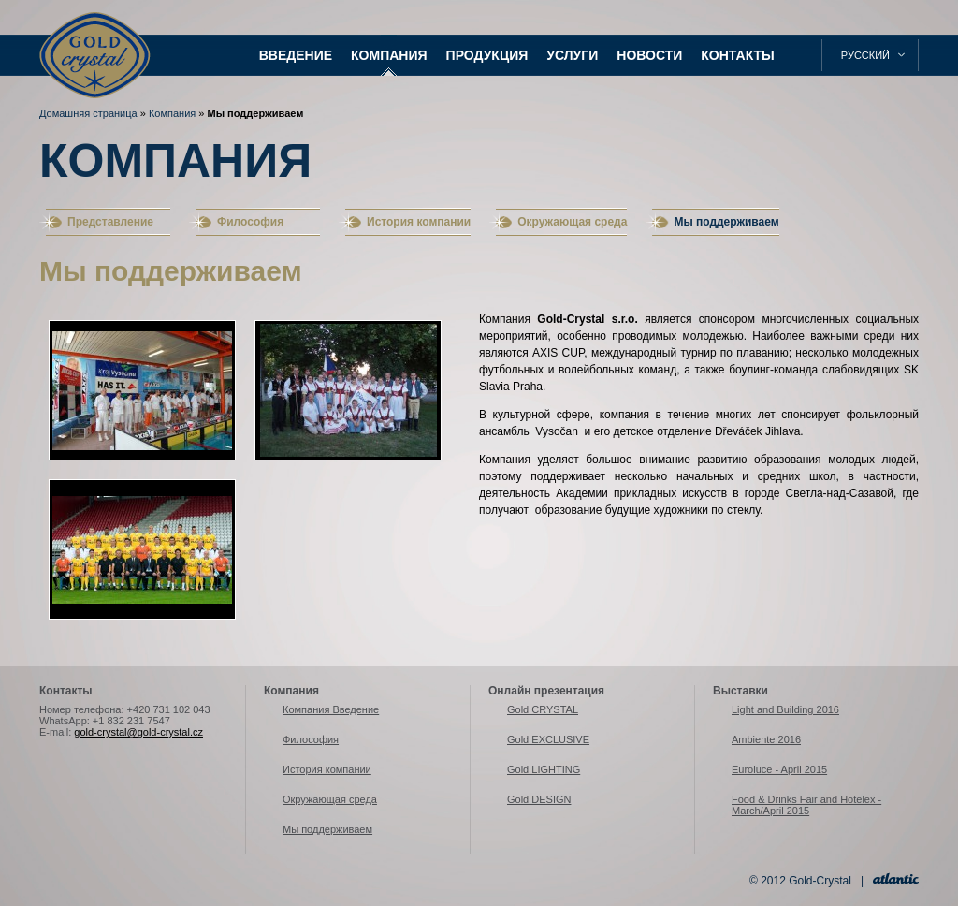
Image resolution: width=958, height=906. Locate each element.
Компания (389, 55)
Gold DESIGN (539, 799)
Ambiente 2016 (766, 739)
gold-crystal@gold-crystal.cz (138, 732)
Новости (649, 55)
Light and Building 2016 (785, 709)
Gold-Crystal (95, 37)
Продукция (487, 55)
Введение (295, 55)
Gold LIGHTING (543, 769)
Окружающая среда (572, 221)
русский (865, 55)
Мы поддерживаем (255, 113)
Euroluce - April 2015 (779, 769)
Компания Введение (331, 709)
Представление (110, 221)
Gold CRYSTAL (542, 709)
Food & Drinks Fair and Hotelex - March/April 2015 (806, 805)
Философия (250, 221)
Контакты (737, 55)
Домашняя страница (88, 113)
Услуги (572, 55)
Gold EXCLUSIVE (548, 739)
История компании (419, 221)
